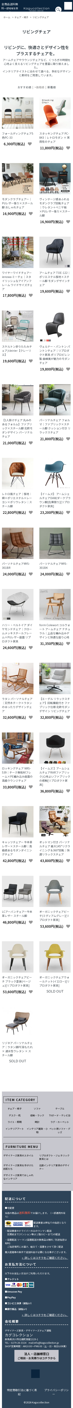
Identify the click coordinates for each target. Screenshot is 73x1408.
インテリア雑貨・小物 (37, 1130)
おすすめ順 (24, 87)
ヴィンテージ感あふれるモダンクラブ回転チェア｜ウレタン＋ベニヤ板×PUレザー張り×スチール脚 (54, 207)
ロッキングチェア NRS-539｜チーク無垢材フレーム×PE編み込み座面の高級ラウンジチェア (17, 774)
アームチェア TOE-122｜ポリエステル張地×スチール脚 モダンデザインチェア (54, 279)
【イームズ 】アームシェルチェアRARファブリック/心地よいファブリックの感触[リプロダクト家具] (54, 776)
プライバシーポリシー (56, 1392)
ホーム (6, 17)
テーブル (59, 1108)
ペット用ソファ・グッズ (59, 1130)
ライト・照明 (15, 1121)
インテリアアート (14, 1128)
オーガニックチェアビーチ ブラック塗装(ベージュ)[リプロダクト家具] (17, 981)
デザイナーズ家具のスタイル (18, 1155)
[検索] (1, 11)
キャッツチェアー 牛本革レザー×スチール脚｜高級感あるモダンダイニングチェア (17, 848)
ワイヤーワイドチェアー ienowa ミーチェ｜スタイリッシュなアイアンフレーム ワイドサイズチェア (17, 281)
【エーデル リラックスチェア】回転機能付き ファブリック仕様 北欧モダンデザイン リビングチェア (54, 705)
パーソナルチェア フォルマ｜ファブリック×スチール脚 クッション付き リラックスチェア (54, 426)
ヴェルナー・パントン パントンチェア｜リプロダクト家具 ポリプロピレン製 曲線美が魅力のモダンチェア (54, 355)
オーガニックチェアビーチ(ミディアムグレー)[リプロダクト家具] (54, 916)
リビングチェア (41, 17)
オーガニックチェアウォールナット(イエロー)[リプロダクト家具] (54, 981)
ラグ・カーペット (59, 1121)
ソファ (37, 1108)
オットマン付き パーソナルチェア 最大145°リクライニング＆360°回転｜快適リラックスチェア (54, 848)
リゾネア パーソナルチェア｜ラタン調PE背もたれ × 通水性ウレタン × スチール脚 (17, 1049)
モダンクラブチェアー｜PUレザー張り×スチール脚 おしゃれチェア (17, 203)
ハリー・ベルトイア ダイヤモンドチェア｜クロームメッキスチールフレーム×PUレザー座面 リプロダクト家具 (17, 633)
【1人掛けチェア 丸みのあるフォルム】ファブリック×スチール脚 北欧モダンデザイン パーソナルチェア (17, 428)
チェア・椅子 (21, 17)
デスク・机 (14, 1115)
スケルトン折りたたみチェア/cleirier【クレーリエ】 (17, 351)
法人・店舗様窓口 (37, 1355)
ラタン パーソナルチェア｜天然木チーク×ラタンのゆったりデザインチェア (17, 705)
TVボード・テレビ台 (59, 1115)
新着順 (51, 87)
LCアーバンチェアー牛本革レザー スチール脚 (17, 914)
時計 (37, 1121)
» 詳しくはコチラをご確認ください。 (45, 1258)
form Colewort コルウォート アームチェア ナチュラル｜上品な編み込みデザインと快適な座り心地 (54, 631)
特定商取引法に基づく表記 (22, 1392)
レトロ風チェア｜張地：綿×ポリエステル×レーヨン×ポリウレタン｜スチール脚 (17, 500)
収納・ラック (37, 1115)
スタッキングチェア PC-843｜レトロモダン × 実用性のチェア (54, 138)
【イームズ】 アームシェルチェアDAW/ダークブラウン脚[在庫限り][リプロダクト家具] (55, 500)
